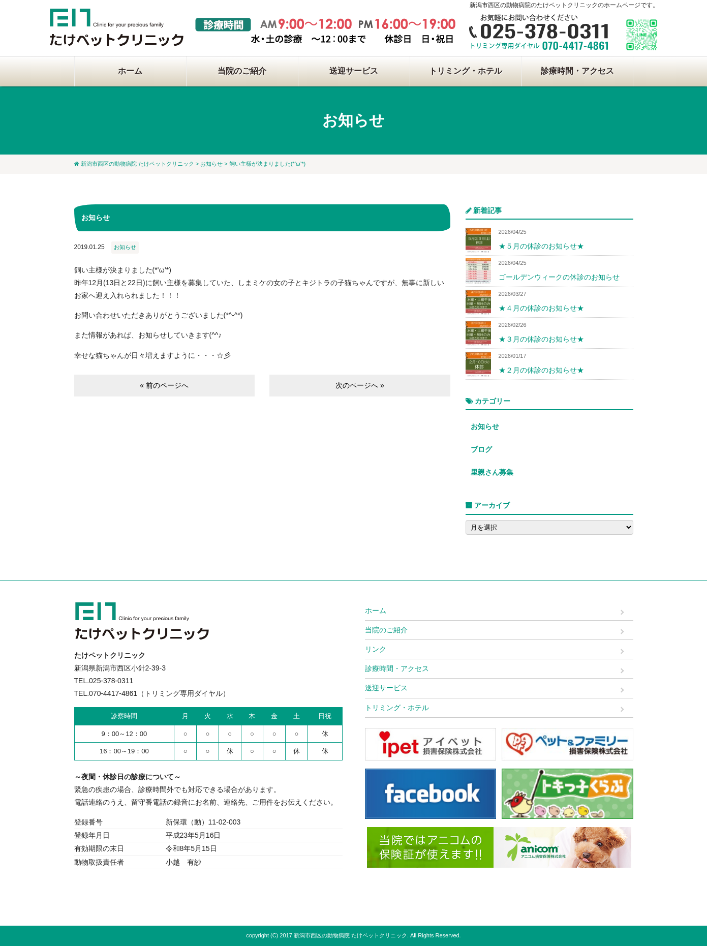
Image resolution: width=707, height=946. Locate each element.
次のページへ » (359, 385)
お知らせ (211, 164)
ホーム (130, 71)
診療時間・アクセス (577, 71)
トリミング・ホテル (465, 71)
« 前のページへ (164, 385)
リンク (375, 649)
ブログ (481, 449)
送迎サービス (353, 71)
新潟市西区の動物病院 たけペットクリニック (137, 164)
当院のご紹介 (242, 71)
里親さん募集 (492, 472)
